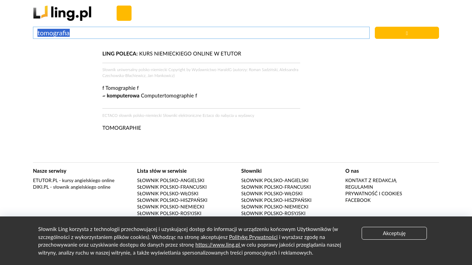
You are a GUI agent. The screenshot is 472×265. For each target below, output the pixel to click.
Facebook (358, 200)
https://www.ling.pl (218, 244)
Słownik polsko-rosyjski (169, 213)
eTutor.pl (45, 180)
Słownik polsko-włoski (168, 193)
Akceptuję (394, 233)
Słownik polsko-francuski (172, 187)
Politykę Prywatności (253, 237)
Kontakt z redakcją (370, 180)
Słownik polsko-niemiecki (170, 207)
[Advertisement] (64, 76)
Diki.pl (41, 187)
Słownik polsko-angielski (170, 180)
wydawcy (246, 115)
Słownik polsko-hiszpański (172, 200)
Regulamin (359, 187)
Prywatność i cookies (373, 193)
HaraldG (225, 69)
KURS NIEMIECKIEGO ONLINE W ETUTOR (171, 53)
